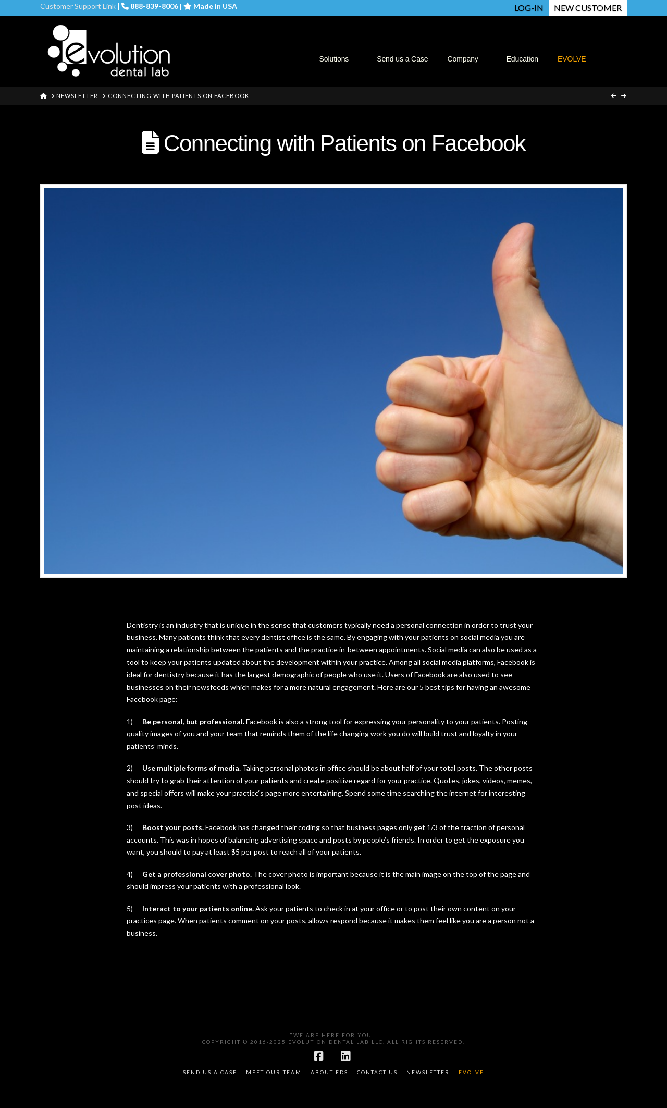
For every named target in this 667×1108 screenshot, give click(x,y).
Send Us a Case (210, 1072)
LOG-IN (529, 8)
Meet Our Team (274, 1072)
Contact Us (377, 1072)
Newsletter (428, 1072)
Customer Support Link (78, 6)
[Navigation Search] (611, 37)
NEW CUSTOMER (588, 8)
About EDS (329, 1072)
